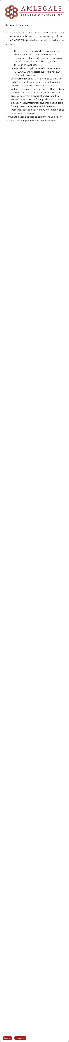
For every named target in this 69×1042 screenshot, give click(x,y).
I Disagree (20, 1038)
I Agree (7, 1038)
